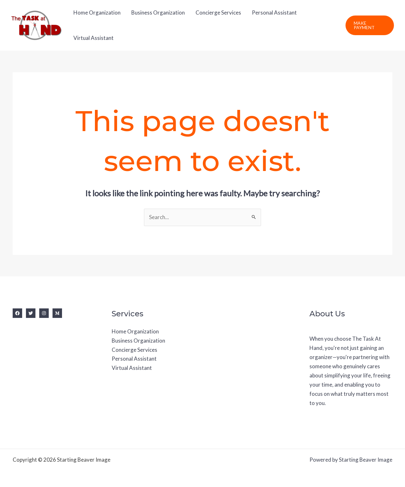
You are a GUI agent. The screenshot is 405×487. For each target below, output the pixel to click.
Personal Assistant (274, 12)
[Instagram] (44, 313)
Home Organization (97, 12)
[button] (370, 25)
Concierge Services (218, 12)
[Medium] (57, 313)
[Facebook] (17, 313)
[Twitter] (30, 313)
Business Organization (158, 12)
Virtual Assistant (93, 38)
